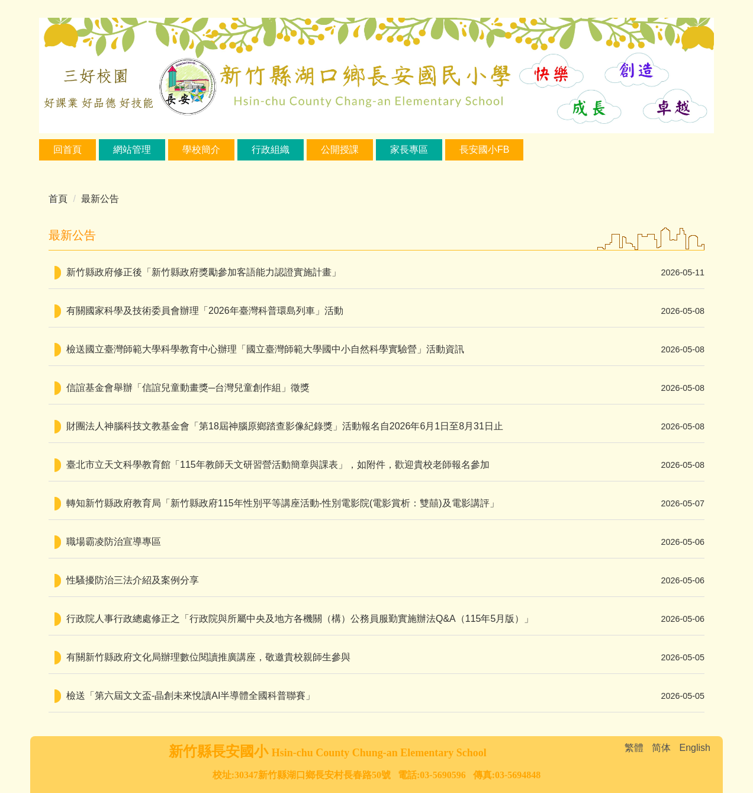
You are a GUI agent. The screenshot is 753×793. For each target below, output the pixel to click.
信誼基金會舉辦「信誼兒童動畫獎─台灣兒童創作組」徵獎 (188, 388)
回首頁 (67, 150)
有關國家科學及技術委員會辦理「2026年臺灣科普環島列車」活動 (204, 311)
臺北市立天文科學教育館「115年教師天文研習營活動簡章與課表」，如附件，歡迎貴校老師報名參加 (278, 465)
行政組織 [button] (270, 150)
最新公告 (100, 199)
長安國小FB (484, 150)
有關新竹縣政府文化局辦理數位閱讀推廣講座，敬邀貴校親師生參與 (208, 657)
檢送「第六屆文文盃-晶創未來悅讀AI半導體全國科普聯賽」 (190, 696)
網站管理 (132, 150)
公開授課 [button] (340, 150)
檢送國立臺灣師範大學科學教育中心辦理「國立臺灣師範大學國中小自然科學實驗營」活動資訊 (265, 349)
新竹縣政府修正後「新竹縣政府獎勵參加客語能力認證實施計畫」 (203, 272)
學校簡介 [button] (201, 150)
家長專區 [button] (409, 150)
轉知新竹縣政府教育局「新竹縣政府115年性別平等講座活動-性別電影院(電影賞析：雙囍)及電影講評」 (282, 503)
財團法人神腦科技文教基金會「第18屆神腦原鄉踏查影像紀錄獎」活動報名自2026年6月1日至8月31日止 (284, 426)
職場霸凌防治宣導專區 (113, 542)
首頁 (58, 199)
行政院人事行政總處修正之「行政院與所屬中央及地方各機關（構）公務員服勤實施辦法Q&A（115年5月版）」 (299, 619)
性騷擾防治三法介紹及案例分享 (132, 580)
